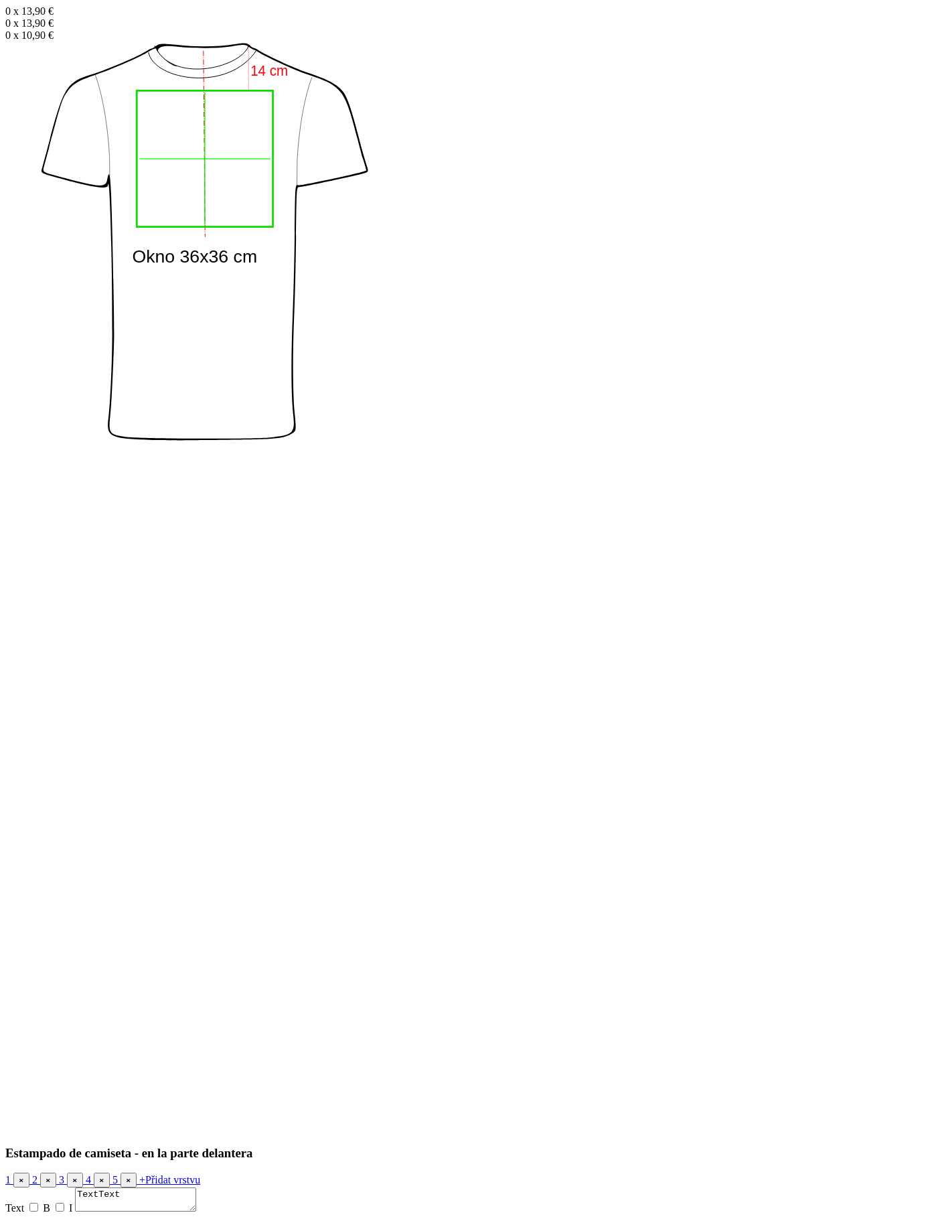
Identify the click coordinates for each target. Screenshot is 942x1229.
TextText (142, 1201)
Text (14, 1212)
